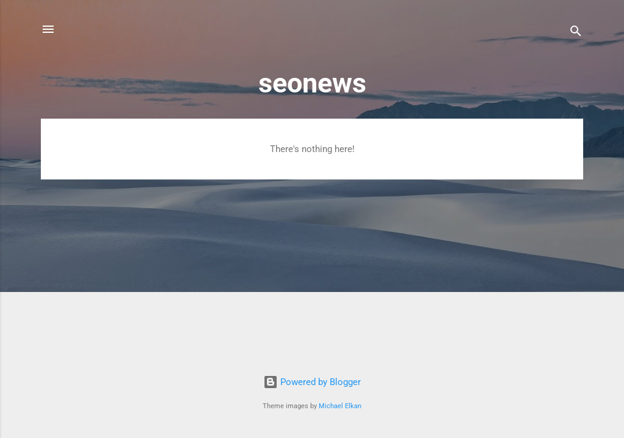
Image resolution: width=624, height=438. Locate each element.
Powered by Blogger (312, 382)
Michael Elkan (340, 406)
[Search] (576, 33)
